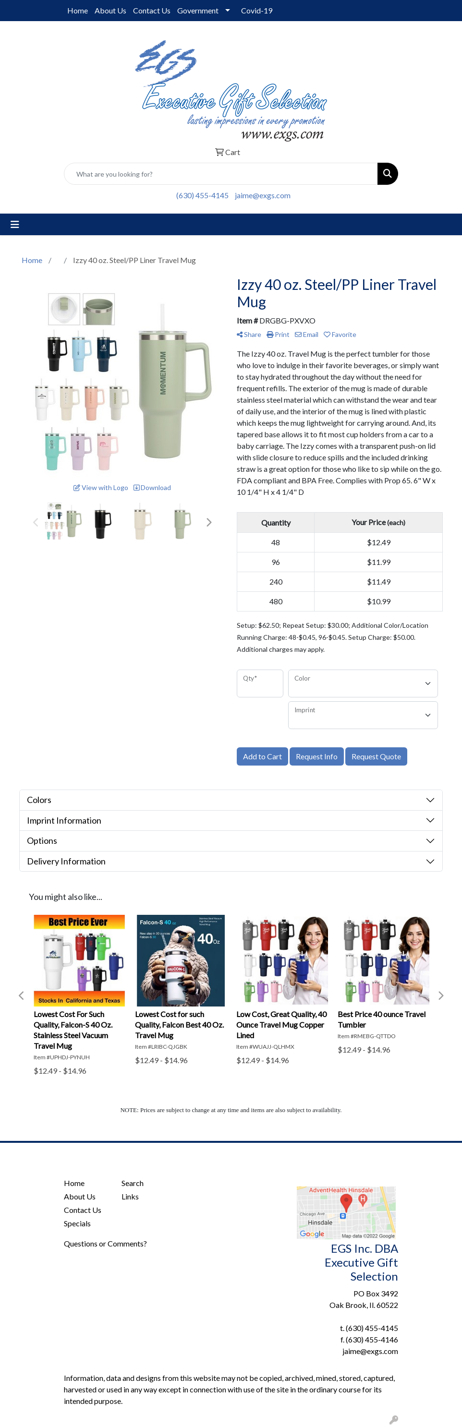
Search (133, 1182)
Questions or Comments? (105, 1243)
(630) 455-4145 (202, 195)
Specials (77, 1223)
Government (198, 10)
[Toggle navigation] (15, 224)
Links (130, 1196)
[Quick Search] (221, 174)
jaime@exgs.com (263, 195)
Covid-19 (256, 10)
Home (77, 10)
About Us (110, 10)
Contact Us (151, 10)
